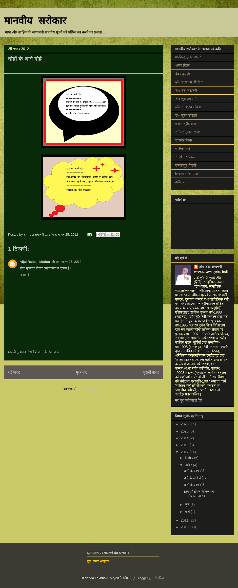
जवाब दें (24, 275)
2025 (185, 431)
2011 (185, 520)
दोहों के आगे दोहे (194, 471)
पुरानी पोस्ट (151, 372)
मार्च (188, 512)
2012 (185, 452)
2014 (185, 438)
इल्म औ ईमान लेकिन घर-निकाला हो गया (199, 494)
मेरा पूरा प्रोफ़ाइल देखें (188, 400)
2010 (185, 527)
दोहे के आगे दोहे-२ (195, 478)
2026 (185, 424)
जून (187, 505)
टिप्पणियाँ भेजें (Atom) (90, 389)
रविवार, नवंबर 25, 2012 (66, 262)
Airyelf (114, 578)
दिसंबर (189, 458)
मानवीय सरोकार (35, 21)
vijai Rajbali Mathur (35, 262)
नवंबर (189, 465)
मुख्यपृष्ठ (82, 372)
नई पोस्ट (14, 372)
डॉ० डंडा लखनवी (210, 267)
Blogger (142, 578)
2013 (185, 445)
